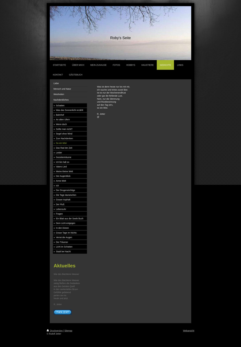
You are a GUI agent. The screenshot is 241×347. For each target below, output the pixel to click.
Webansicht (188, 330)
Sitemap (68, 330)
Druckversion (55, 330)
